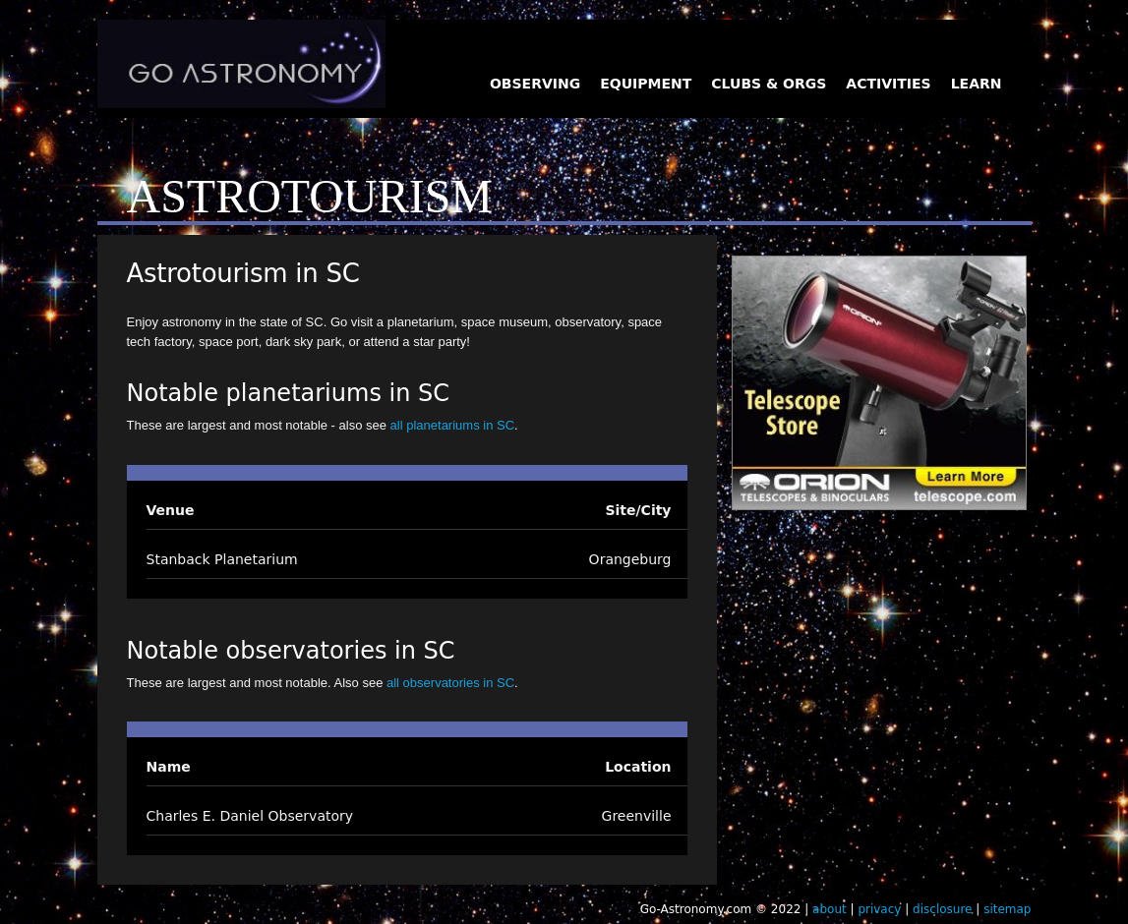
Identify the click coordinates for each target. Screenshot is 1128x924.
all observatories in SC (450, 682)
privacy (879, 909)
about (829, 909)
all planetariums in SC (452, 425)
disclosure (942, 909)
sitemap (1007, 909)
